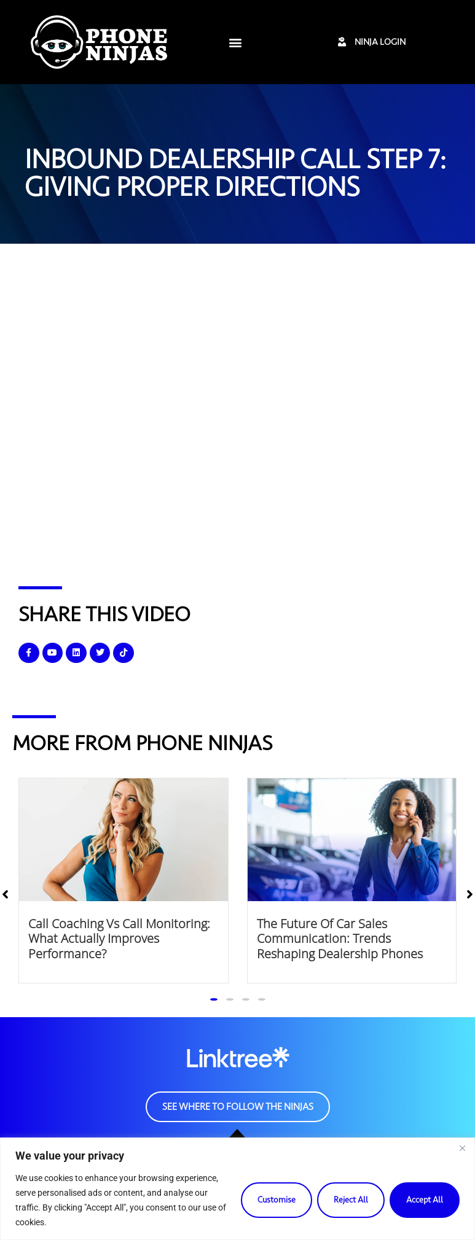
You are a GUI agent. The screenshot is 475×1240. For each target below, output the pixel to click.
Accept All (424, 1200)
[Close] (462, 1148)
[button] (236, 42)
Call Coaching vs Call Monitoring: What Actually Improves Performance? (119, 938)
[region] (237, 1188)
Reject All (351, 1200)
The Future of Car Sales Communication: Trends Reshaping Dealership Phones (340, 938)
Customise (276, 1200)
